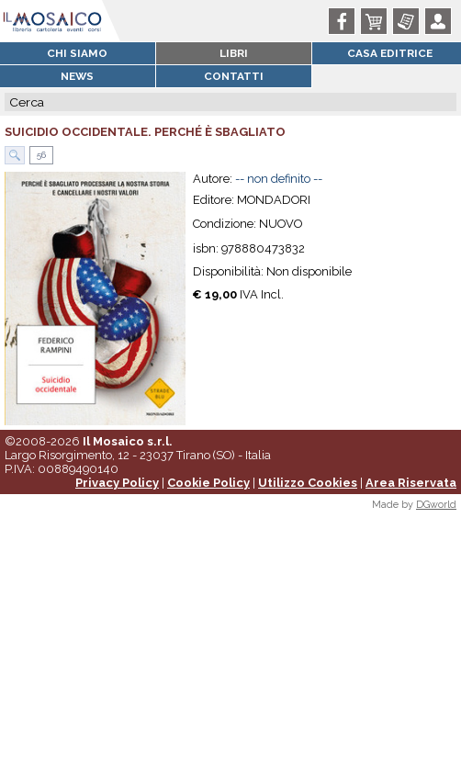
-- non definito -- (278, 179)
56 (40, 155)
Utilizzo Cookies (307, 483)
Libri (233, 53)
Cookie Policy (208, 483)
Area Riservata (410, 483)
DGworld (436, 505)
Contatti (234, 76)
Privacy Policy (117, 483)
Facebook (345, 21)
